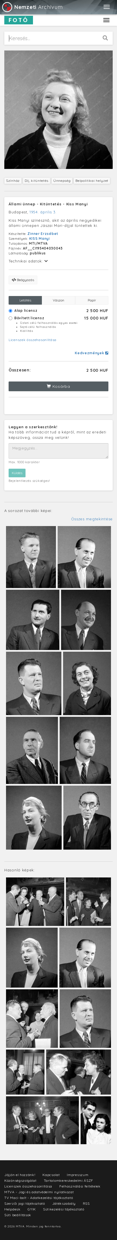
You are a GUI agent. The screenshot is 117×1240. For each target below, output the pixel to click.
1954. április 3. (43, 212)
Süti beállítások (17, 1215)
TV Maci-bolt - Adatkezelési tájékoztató (38, 1198)
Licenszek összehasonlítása (32, 340)
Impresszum (77, 1175)
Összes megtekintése (92, 519)
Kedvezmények (91, 353)
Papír (92, 300)
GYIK (32, 1209)
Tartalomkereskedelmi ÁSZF (68, 1180)
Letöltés (25, 300)
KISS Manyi (39, 238)
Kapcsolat (51, 1175)
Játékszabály (64, 1203)
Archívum (32, 7)
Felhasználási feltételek (80, 1186)
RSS (86, 1203)
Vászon (58, 300)
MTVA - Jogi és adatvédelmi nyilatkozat (39, 1192)
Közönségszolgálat (20, 1180)
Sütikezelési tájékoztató (63, 1209)
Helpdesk (12, 1209)
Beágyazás (23, 280)
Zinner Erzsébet (43, 233)
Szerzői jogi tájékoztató (24, 1203)
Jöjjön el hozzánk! (20, 1175)
